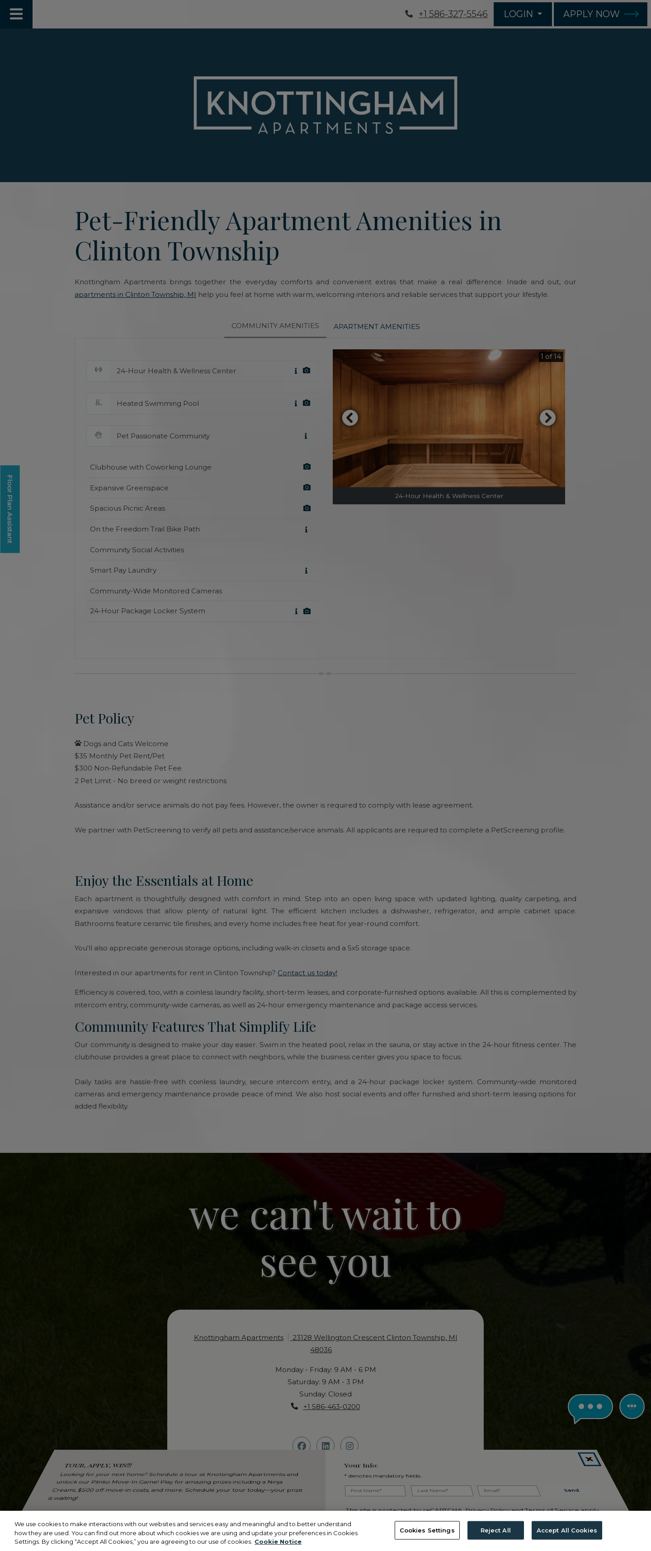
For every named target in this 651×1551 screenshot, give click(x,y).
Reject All (496, 1529)
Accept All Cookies (567, 1529)
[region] (325, 1531)
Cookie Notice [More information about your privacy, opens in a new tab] (278, 1541)
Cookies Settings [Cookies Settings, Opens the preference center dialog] (427, 1529)
